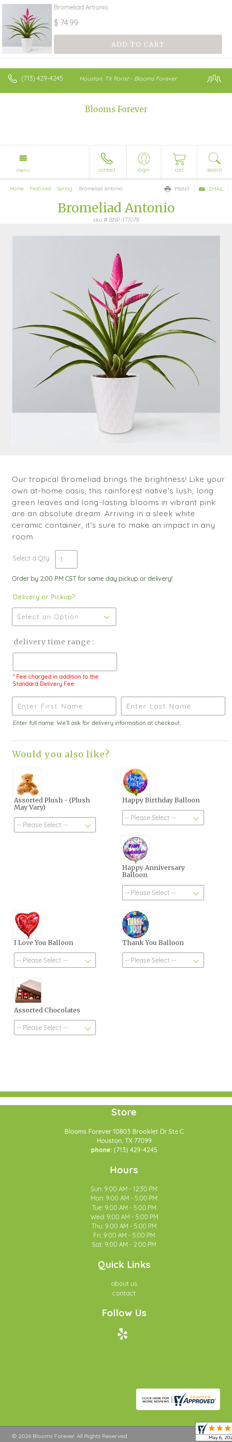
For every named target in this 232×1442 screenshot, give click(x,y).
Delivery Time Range (52, 641)
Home (17, 188)
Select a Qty (31, 558)
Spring (64, 188)
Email (211, 188)
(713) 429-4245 (42, 78)
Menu (23, 170)
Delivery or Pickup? (44, 597)
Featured (40, 188)
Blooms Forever (116, 109)
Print (177, 188)
